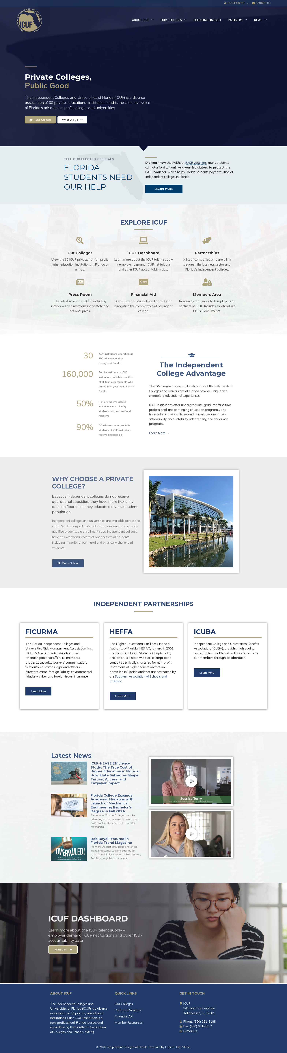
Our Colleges (175, 20)
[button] (247, 3)
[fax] (196, 1026)
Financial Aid (143, 294)
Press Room (80, 294)
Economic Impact (207, 20)
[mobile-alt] (198, 1021)
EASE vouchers (196, 162)
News (262, 20)
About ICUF (144, 20)
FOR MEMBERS (237, 3)
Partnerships (207, 253)
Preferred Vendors (128, 1010)
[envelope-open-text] (188, 1031)
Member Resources (129, 1022)
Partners (239, 20)
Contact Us (261, 3)
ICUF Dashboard (143, 253)
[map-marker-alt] (185, 1003)
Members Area (207, 294)
